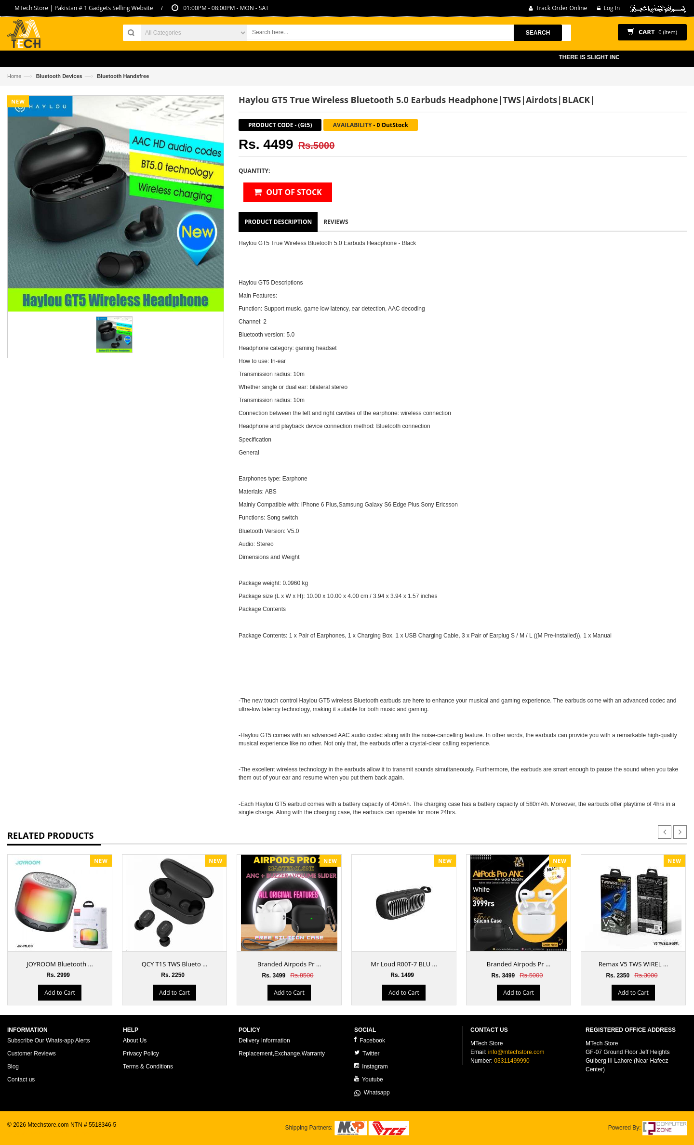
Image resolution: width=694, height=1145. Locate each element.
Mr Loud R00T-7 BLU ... (404, 964)
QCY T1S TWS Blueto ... (175, 964)
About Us (135, 1040)
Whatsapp (372, 1092)
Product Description (278, 222)
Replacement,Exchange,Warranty (282, 1053)
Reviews (335, 222)
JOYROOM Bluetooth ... (60, 964)
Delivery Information (264, 1040)
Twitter (366, 1053)
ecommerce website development (50, 1133)
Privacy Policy (141, 1053)
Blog (13, 1066)
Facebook (369, 1040)
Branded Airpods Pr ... (289, 964)
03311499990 (511, 1060)
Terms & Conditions (148, 1066)
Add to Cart (59, 993)
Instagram (371, 1066)
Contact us (21, 1079)
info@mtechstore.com (516, 1052)
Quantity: (254, 171)
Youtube (368, 1079)
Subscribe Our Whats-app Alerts (48, 1040)
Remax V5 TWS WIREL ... (633, 964)
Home (14, 76)
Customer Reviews (31, 1053)
